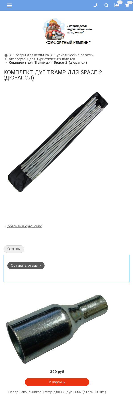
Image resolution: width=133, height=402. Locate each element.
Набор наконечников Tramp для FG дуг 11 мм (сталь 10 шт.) (57, 392)
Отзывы (13, 249)
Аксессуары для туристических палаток (42, 59)
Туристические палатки (74, 55)
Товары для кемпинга (31, 55)
